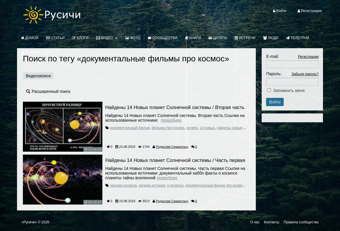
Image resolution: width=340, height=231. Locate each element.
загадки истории (152, 185)
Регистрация (308, 57)
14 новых (207, 128)
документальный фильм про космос (214, 185)
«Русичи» (29, 222)
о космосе (175, 185)
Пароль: (273, 73)
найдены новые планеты (237, 128)
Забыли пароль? (305, 74)
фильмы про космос (168, 128)
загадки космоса (123, 185)
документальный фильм (130, 128)
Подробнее (171, 120)
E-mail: (272, 56)
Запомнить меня (289, 90)
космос (192, 128)
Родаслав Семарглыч (172, 146)
